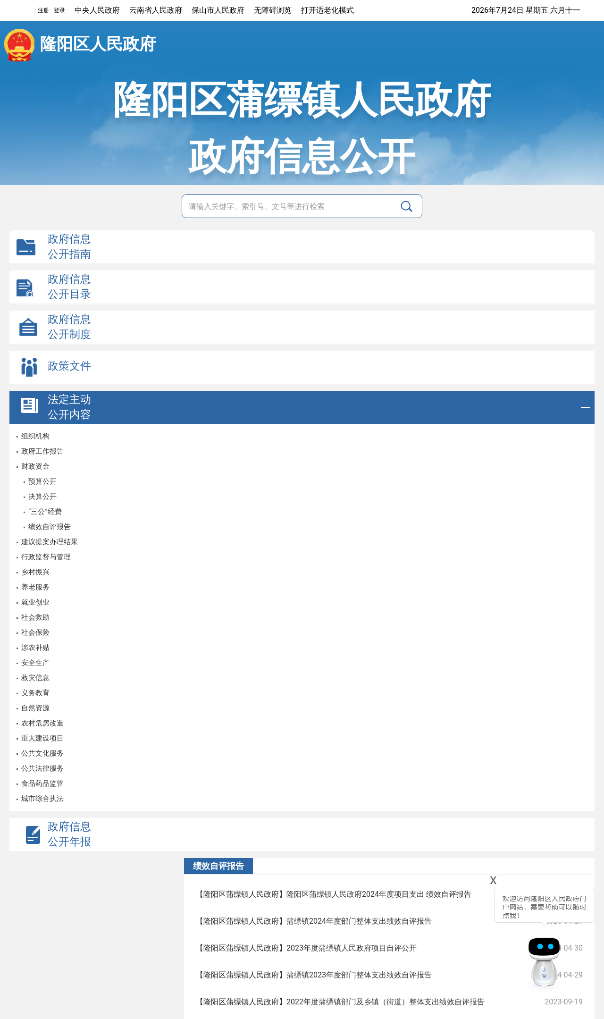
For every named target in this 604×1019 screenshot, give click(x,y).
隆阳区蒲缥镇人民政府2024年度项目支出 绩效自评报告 (378, 894)
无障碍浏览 (273, 10)
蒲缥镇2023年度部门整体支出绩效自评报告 (359, 974)
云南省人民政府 (155, 10)
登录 (59, 10)
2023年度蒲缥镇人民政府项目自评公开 (351, 947)
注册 (43, 10)
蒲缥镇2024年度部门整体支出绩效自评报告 (359, 921)
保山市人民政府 (218, 10)
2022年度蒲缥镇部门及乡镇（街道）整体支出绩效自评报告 (385, 1001)
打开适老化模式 (327, 10)
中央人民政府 (97, 10)
